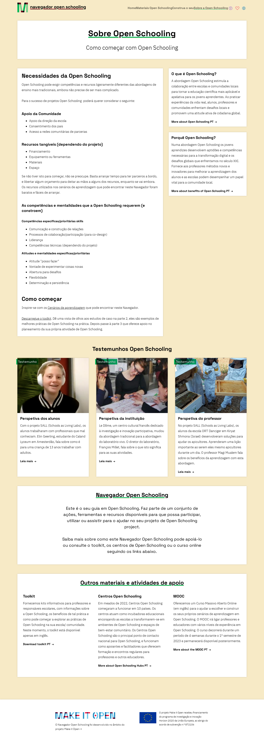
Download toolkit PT (36, 644)
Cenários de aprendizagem (66, 308)
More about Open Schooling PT (192, 121)
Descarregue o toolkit (36, 318)
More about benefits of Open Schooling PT (200, 191)
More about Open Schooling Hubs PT (123, 665)
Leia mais (26, 461)
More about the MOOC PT (190, 649)
